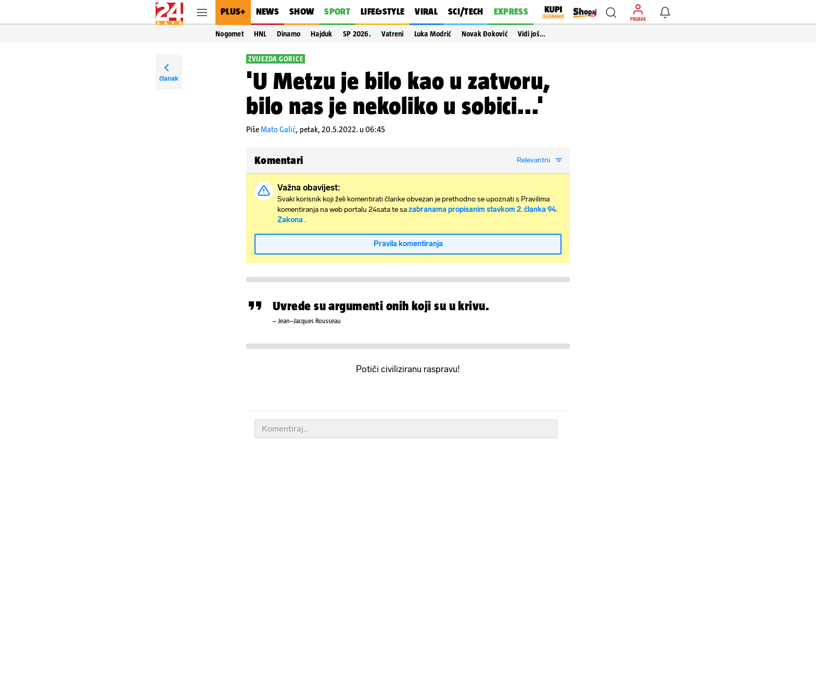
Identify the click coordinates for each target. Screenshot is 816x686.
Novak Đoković (484, 34)
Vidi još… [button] (531, 34)
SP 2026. (357, 34)
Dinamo (289, 34)
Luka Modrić (432, 34)
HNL (260, 34)
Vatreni (392, 34)
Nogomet (229, 34)
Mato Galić (278, 129)
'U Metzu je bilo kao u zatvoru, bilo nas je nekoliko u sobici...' (398, 93)
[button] (611, 12)
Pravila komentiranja (408, 243)
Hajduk (322, 34)
